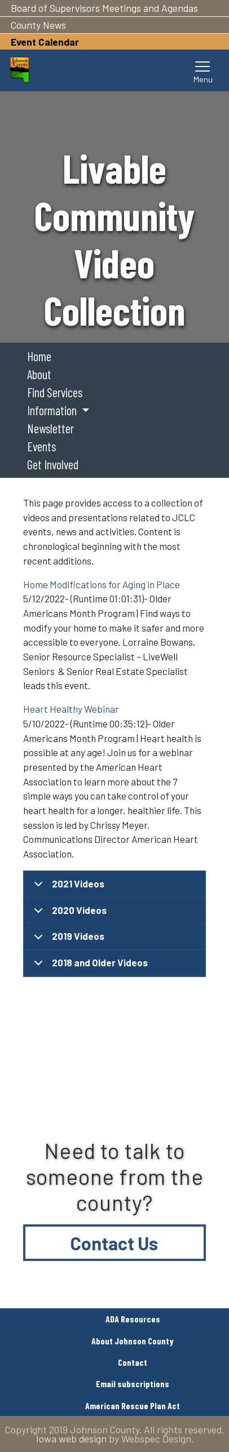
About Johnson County (132, 1340)
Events (41, 446)
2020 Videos (68, 914)
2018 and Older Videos (89, 966)
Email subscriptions (132, 1383)
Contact (132, 1362)
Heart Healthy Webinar (71, 708)
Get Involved (52, 464)
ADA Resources (132, 1318)
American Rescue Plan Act (132, 1405)
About (39, 374)
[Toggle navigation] (203, 70)
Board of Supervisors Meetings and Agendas (104, 8)
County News (38, 25)
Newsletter (50, 428)
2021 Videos (67, 888)
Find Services (54, 392)
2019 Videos (67, 940)
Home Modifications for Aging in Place (101, 584)
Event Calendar (45, 41)
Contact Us (114, 1243)
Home (39, 356)
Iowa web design (71, 1438)
